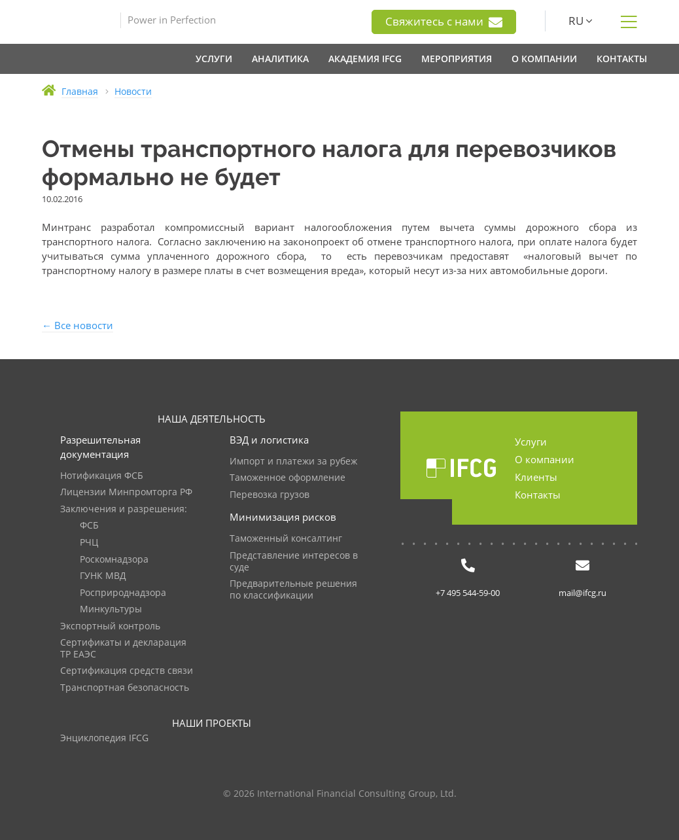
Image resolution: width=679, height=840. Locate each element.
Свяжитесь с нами (443, 21)
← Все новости (77, 325)
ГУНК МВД (103, 576)
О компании (544, 459)
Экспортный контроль (110, 626)
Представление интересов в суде (294, 561)
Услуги (531, 441)
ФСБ (89, 525)
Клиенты (536, 476)
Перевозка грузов (269, 494)
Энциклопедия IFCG (104, 738)
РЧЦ (89, 542)
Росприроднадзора (123, 593)
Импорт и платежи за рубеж (293, 461)
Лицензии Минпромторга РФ (126, 492)
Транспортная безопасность (124, 687)
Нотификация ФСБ (101, 475)
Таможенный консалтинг (286, 538)
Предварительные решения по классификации (293, 589)
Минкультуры (111, 609)
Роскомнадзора (114, 559)
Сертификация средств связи (126, 670)
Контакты (538, 494)
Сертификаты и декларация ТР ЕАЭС (123, 648)
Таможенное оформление (287, 477)
